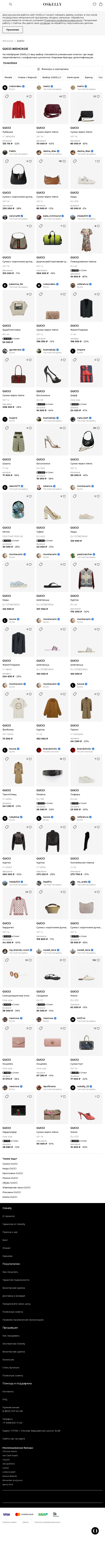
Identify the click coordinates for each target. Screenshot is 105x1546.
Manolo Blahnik (9, 1476)
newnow (14, 1018)
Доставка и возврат (13, 1296)
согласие (45, 23)
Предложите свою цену (16, 1303)
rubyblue (14, 817)
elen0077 (14, 486)
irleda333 (82, 216)
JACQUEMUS (8, 1464)
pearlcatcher (84, 554)
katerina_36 (16, 284)
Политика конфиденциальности (47, 1522)
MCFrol (81, 1018)
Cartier (5, 1468)
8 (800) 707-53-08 (12, 1411)
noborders (15, 86)
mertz (46, 86)
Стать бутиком (10, 1367)
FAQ (4, 1399)
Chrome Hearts (9, 1451)
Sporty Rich (7, 1484)
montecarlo (84, 486)
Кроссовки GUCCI (12, 1173)
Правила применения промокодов (22, 1319)
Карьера (7, 1256)
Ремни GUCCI (10, 1178)
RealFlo (47, 882)
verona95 (14, 216)
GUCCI (6, 127)
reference (82, 284)
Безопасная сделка (13, 1288)
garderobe (15, 349)
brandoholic (50, 749)
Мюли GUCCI (9, 1197)
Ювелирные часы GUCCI (16, 1187)
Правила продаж (9, 1522)
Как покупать (10, 1272)
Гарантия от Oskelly (13, 1224)
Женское (7, 41)
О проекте (8, 1216)
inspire (81, 349)
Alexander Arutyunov (12, 1480)
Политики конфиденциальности (63, 20)
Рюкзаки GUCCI (11, 1192)
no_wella (82, 882)
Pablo (12, 151)
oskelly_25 (83, 1086)
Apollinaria (49, 1086)
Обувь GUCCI (10, 1182)
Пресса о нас (10, 1232)
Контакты (7, 1391)
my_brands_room (19, 950)
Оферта (26, 1522)
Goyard (5, 1459)
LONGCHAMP (8, 1472)
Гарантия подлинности (15, 1280)
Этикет (6, 1248)
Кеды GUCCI (9, 1168)
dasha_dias (49, 151)
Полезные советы (12, 1311)
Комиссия (8, 1359)
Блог (5, 1240)
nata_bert (82, 418)
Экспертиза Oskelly (13, 1343)
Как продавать (11, 1335)
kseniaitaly (49, 349)
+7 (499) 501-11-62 (12, 1422)
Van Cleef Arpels (10, 1455)
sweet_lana (49, 950)
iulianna (47, 486)
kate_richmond (52, 216)
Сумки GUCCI (10, 1163)
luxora (12, 619)
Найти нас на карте (13, 1438)
